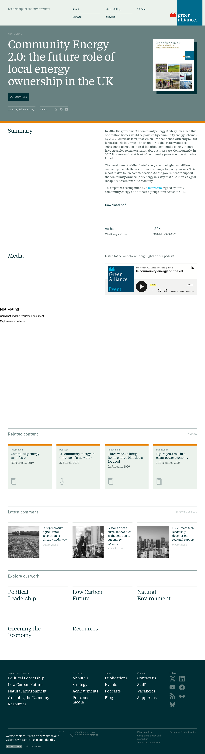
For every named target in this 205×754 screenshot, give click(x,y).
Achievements (85, 691)
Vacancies (146, 691)
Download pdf (126, 204)
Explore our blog (186, 511)
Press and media (81, 700)
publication (15, 34)
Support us (147, 697)
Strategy (80, 684)
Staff (141, 684)
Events (111, 684)
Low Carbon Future (25, 684)
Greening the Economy (28, 697)
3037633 (94, 734)
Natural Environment (27, 691)
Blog (109, 697)
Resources (17, 704)
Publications (116, 678)
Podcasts (113, 691)
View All (192, 433)
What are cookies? (33, 746)
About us (80, 678)
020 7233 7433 (89, 732)
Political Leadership (26, 678)
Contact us (146, 678)
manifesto (155, 188)
